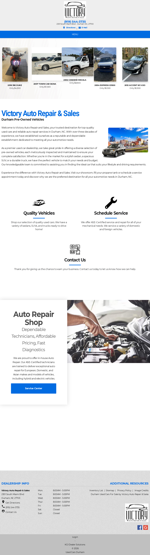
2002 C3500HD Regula (75, 80)
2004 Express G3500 (105, 85)
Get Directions (13, 502)
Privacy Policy (124, 490)
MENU (75, 34)
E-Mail (82, 27)
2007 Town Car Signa (45, 84)
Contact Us (11, 512)
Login (75, 537)
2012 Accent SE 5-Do (135, 85)
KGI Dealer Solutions (75, 544)
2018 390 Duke (15, 85)
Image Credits (142, 490)
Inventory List (96, 490)
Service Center (33, 388)
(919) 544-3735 (75, 21)
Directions (69, 27)
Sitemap (110, 490)
